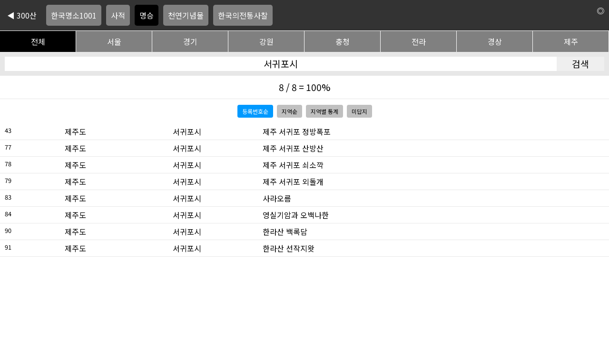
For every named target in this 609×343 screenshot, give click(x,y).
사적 (118, 15)
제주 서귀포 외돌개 (293, 181)
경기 (190, 41)
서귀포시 (187, 131)
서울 (114, 41)
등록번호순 (255, 111)
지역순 (289, 111)
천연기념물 (186, 15)
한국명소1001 (74, 15)
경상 (495, 41)
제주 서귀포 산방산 (293, 148)
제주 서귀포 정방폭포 (297, 131)
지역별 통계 (324, 111)
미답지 (359, 111)
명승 (146, 15)
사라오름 (277, 198)
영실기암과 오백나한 (296, 215)
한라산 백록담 (285, 231)
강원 (266, 41)
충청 (342, 41)
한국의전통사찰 (243, 15)
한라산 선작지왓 (288, 248)
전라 (419, 41)
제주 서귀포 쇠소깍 (293, 165)
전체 (38, 41)
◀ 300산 (22, 15)
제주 (571, 41)
